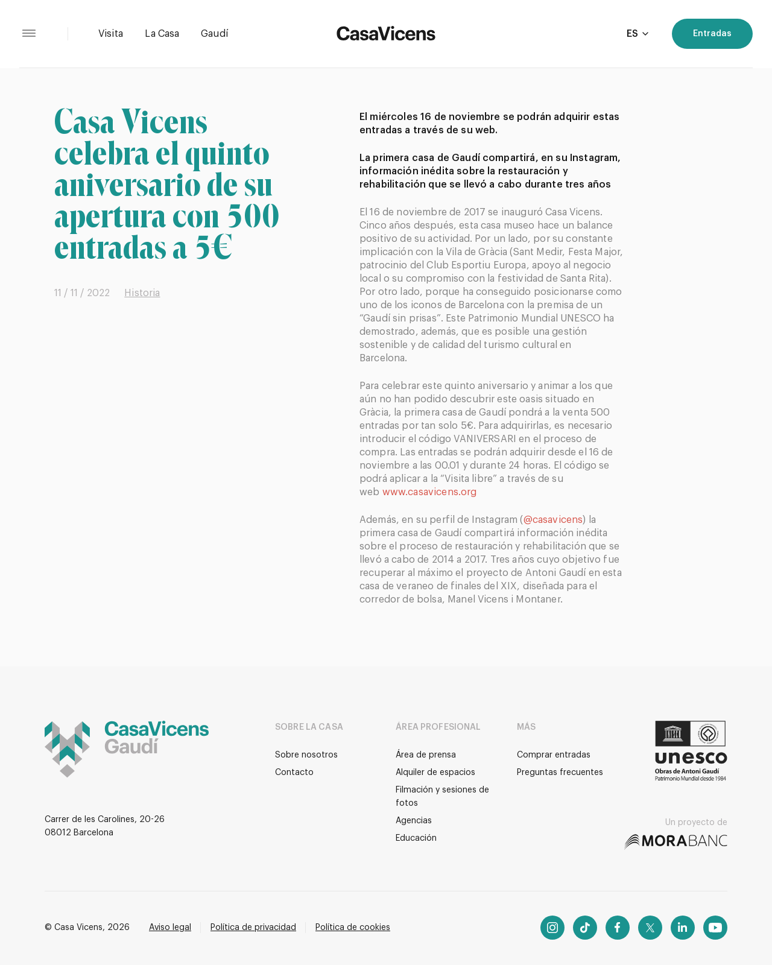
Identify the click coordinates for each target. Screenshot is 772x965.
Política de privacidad (253, 927)
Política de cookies (352, 927)
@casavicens (553, 520)
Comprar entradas (553, 755)
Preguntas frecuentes (560, 772)
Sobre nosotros (306, 755)
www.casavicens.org (429, 492)
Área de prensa (426, 755)
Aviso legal (170, 927)
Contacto (294, 772)
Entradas (712, 34)
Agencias (414, 821)
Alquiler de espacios (435, 772)
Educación (416, 838)
